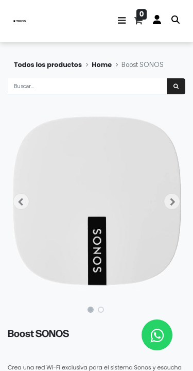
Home (102, 64)
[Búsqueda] (176, 86)
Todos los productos (48, 64)
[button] (122, 21)
